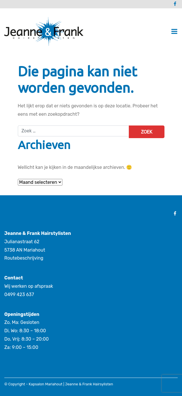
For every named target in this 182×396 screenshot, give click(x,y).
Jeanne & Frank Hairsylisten (89, 384)
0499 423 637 (19, 294)
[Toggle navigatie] (174, 31)
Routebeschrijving (23, 258)
